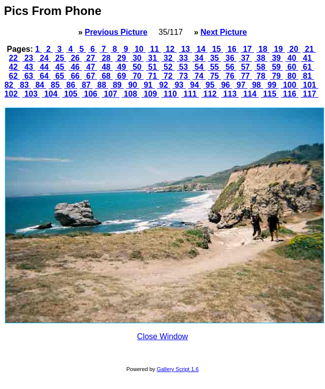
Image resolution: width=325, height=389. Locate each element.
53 (183, 67)
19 (278, 49)
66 (75, 76)
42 (14, 67)
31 (153, 58)
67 (90, 76)
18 (263, 49)
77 (245, 76)
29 (121, 58)
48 (106, 67)
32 (168, 58)
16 (232, 49)
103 (31, 94)
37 (245, 58)
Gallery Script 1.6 (177, 369)
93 (179, 85)
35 (214, 58)
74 (199, 76)
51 (153, 67)
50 (137, 67)
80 (292, 76)
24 (44, 58)
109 (151, 94)
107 (111, 94)
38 (261, 58)
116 (290, 94)
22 (14, 58)
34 (199, 58)
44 (44, 67)
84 (40, 85)
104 (51, 94)
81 (307, 76)
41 (307, 58)
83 (24, 85)
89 (117, 85)
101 (310, 85)
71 (153, 76)
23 (29, 58)
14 (201, 49)
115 (270, 94)
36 (230, 58)
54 (199, 67)
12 (170, 49)
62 (14, 76)
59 (276, 67)
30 (137, 58)
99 (272, 85)
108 (131, 94)
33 (183, 58)
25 (60, 58)
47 (90, 67)
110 (170, 94)
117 (310, 94)
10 (139, 49)
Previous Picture (115, 32)
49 (121, 67)
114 (250, 94)
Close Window (162, 336)
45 (60, 67)
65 (60, 76)
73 (183, 76)
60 (292, 67)
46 (75, 67)
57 (245, 67)
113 (230, 94)
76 (230, 76)
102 (12, 94)
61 (307, 67)
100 (290, 85)
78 (261, 76)
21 (309, 49)
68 (106, 76)
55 (214, 67)
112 (210, 94)
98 (256, 85)
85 (55, 85)
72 (168, 76)
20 (294, 49)
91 (148, 85)
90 (133, 85)
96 (225, 85)
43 (29, 67)
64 (44, 76)
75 (214, 76)
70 (137, 76)
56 (230, 67)
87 (86, 85)
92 (163, 85)
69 (121, 76)
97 (241, 85)
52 (168, 67)
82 (9, 85)
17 (247, 49)
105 (71, 94)
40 (292, 58)
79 (276, 76)
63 (29, 76)
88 (101, 85)
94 (194, 85)
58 (261, 67)
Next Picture (223, 32)
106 (91, 94)
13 (185, 49)
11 (155, 49)
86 (71, 85)
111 (190, 94)
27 (90, 58)
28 (106, 58)
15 (216, 49)
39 (276, 58)
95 (210, 85)
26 (75, 58)
